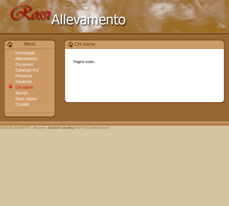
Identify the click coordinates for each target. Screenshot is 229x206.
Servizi (20, 93)
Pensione (23, 76)
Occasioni (23, 64)
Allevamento (25, 58)
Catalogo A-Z (26, 70)
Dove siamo (25, 98)
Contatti (21, 104)
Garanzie (23, 81)
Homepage (24, 53)
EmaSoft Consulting (61, 127)
